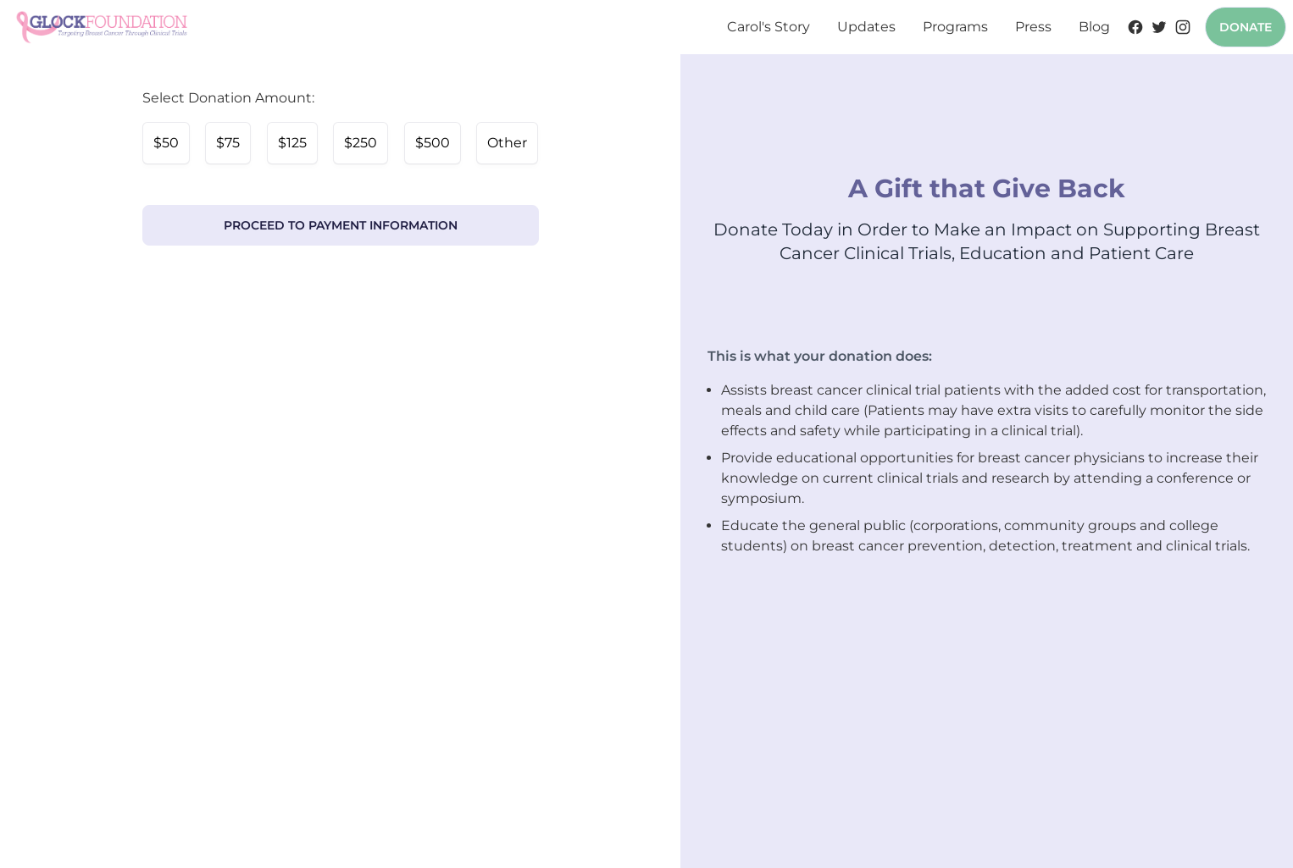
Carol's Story (768, 27)
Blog (1094, 27)
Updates (866, 27)
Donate (1245, 27)
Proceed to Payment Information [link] (341, 225)
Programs (955, 27)
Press (1033, 27)
